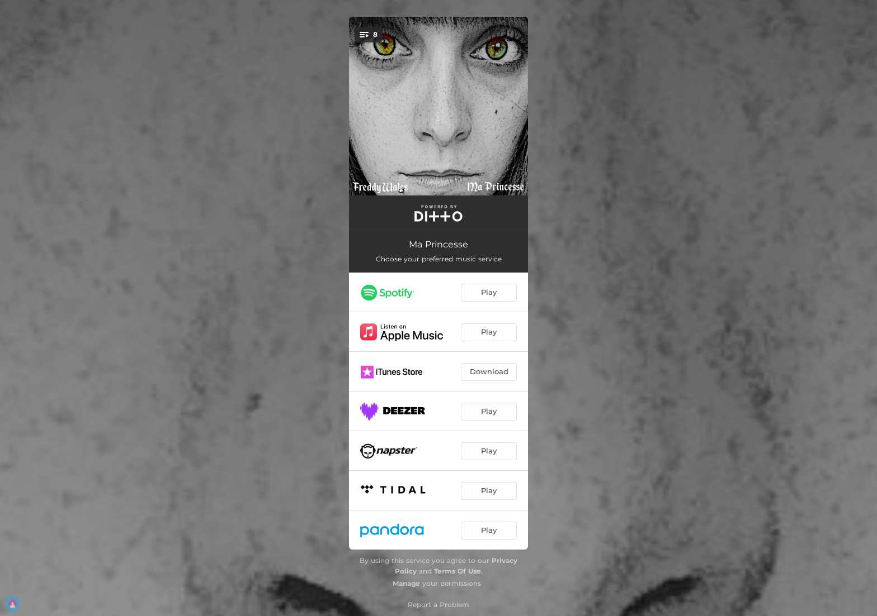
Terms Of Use (457, 571)
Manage (406, 583)
